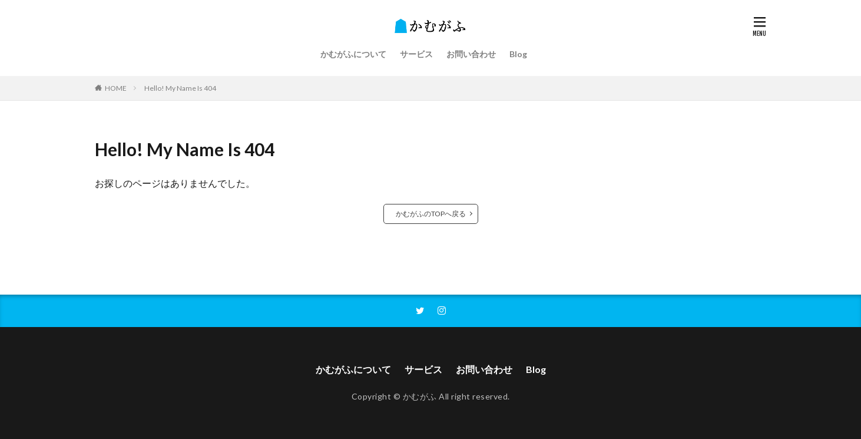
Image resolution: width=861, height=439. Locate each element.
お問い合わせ (471, 54)
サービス (416, 54)
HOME (116, 88)
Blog (518, 54)
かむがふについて (353, 54)
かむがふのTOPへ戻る (431, 213)
